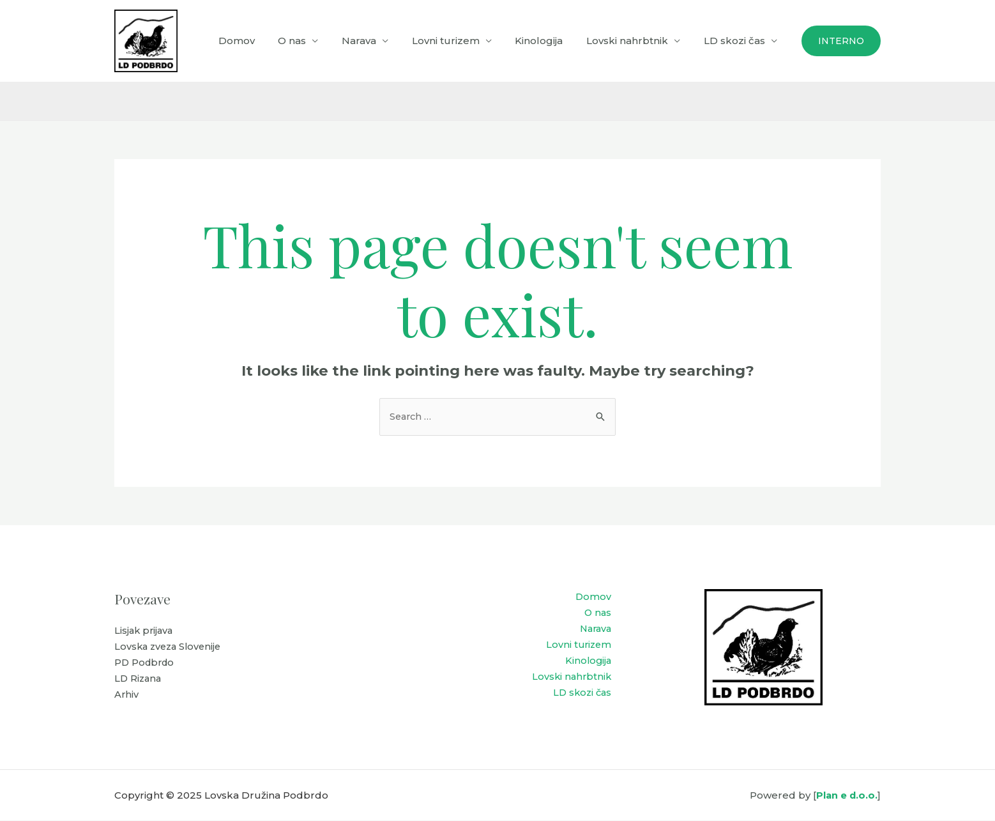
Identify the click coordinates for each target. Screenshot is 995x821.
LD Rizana (138, 680)
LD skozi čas (736, 41)
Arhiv (126, 697)
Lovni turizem (460, 41)
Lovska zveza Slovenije (170, 647)
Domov (264, 41)
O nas (315, 41)
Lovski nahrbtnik (633, 41)
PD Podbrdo (146, 664)
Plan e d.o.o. (846, 796)
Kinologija (549, 41)
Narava (378, 41)
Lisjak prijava (145, 631)
